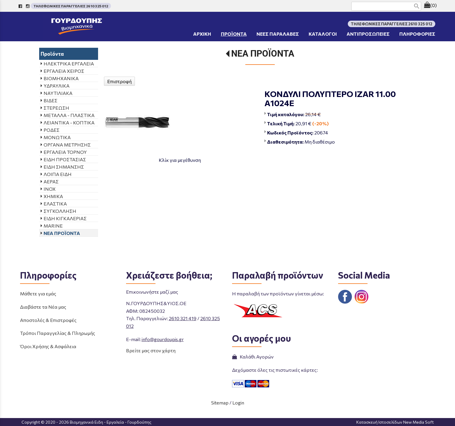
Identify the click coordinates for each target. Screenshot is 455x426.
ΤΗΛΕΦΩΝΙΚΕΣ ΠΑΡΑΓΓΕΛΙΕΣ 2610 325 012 (71, 6)
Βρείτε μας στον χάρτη (151, 350)
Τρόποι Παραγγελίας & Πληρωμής (57, 333)
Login (238, 402)
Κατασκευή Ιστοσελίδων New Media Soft (395, 422)
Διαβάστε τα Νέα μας (43, 307)
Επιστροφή (119, 81)
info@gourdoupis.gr (163, 339)
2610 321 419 (182, 318)
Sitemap (220, 402)
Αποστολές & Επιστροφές (48, 320)
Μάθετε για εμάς (38, 293)
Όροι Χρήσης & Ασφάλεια (48, 346)
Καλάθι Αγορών (253, 356)
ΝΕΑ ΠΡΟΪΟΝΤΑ (262, 53)
